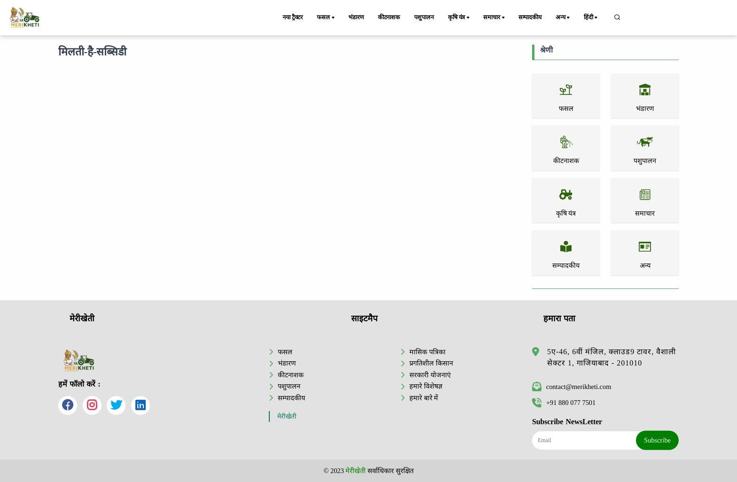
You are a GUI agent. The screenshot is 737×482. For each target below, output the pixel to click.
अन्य (563, 18)
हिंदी (591, 18)
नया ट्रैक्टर (292, 17)
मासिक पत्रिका (427, 352)
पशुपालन (423, 17)
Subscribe (657, 440)
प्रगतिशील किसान (431, 363)
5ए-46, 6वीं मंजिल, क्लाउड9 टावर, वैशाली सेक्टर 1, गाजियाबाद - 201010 (611, 357)
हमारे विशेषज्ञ (425, 386)
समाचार (494, 18)
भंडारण (355, 17)
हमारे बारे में (423, 398)
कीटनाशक (389, 17)
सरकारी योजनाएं (430, 375)
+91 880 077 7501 (564, 402)
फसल (326, 18)
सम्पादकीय (529, 17)
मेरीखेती (287, 416)
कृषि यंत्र (459, 18)
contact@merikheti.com (571, 386)
